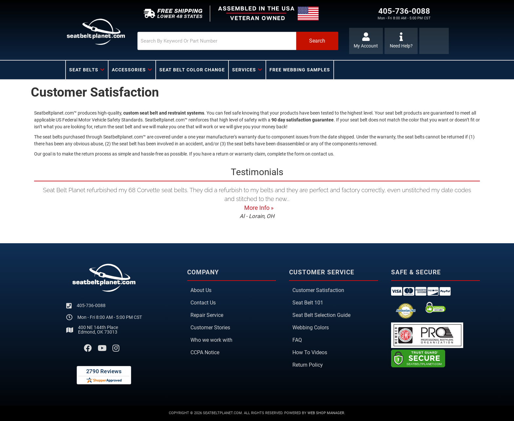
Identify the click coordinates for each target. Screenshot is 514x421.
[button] (236, 41)
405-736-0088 (91, 305)
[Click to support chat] (401, 41)
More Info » (258, 207)
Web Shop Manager (325, 413)
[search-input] (215, 41)
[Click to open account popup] (366, 41)
